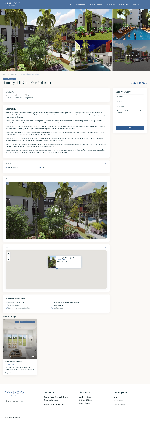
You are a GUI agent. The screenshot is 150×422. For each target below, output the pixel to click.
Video (8, 179)
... (34, 369)
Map (7, 247)
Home (4, 74)
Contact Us (135, 4)
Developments (124, 4)
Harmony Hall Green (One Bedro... (67, 258)
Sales (70, 4)
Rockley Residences (13, 361)
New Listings (111, 4)
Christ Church (10, 357)
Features (8, 163)
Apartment (11, 74)
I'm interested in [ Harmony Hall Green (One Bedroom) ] (130, 117)
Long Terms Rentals (96, 4)
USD (22, 401)
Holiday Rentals (81, 4)
